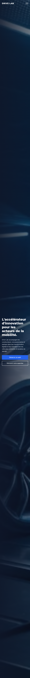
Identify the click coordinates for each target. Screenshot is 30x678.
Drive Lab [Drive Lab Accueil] (8, 3)
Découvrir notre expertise (15, 363)
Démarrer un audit (15, 357)
